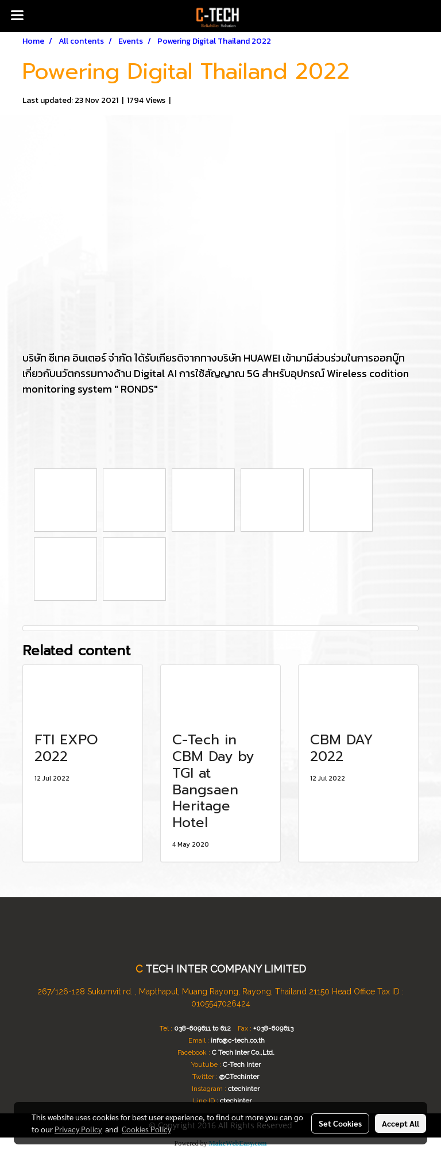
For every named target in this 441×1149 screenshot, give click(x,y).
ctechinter (244, 1089)
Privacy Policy (78, 1129)
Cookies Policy (146, 1129)
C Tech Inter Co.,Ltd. (243, 1052)
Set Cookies (340, 1123)
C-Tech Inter (242, 1064)
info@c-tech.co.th (238, 1040)
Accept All (400, 1123)
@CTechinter (239, 1077)
